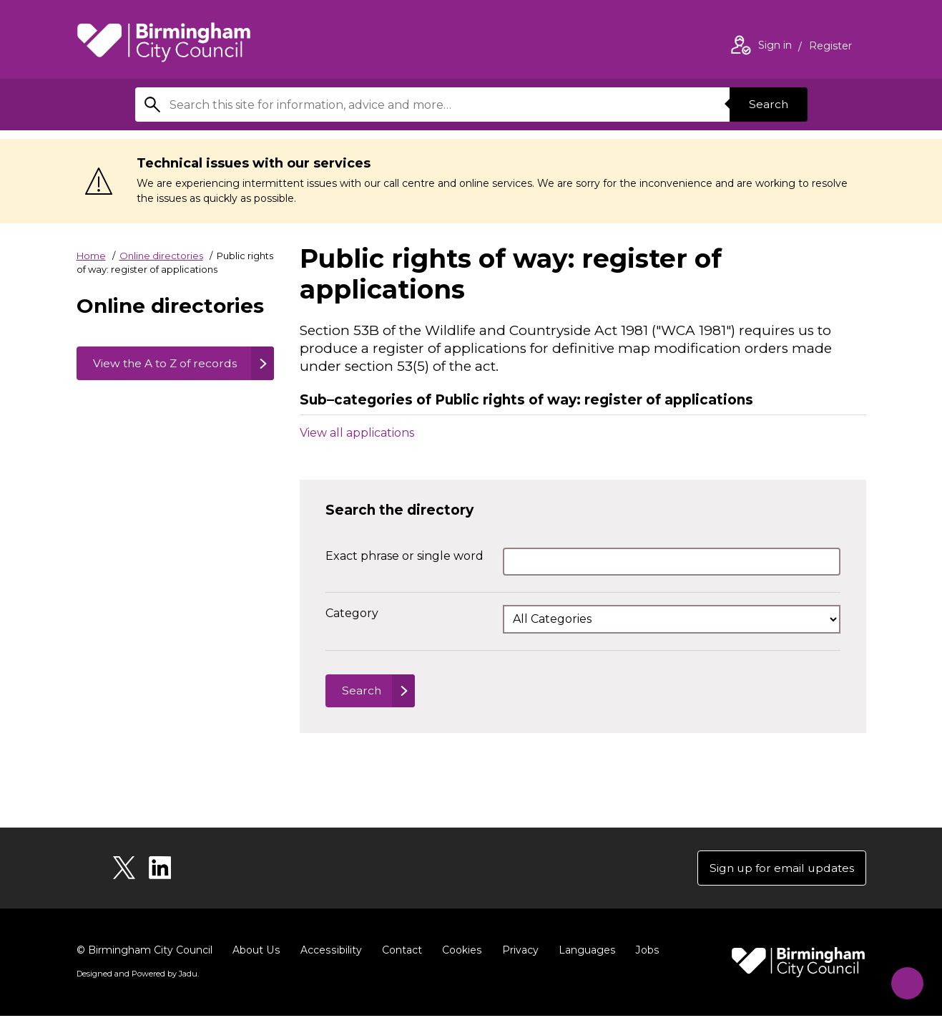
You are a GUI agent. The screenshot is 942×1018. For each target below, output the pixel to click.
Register (830, 47)
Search (767, 104)
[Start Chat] (903, 979)
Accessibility (329, 952)
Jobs (643, 952)
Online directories (161, 255)
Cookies (459, 952)
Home (91, 255)
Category (351, 613)
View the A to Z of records (144, 372)
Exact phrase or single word (404, 556)
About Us (255, 952)
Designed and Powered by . (137, 976)
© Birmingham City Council (144, 952)
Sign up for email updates (780, 869)
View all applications (357, 432)
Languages (583, 952)
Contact (399, 952)
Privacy (517, 952)
